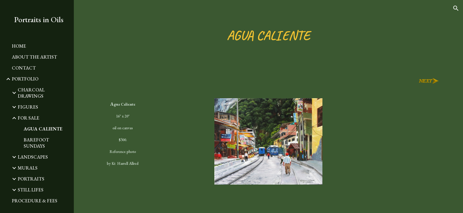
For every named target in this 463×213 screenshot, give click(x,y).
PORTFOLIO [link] (25, 79)
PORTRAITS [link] (31, 179)
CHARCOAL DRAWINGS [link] (31, 93)
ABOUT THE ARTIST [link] (34, 57)
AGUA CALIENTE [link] (43, 129)
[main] (268, 35)
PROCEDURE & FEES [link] (34, 201)
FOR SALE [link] (28, 118)
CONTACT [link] (24, 68)
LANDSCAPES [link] (33, 157)
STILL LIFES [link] (30, 190)
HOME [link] (19, 46)
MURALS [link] (28, 168)
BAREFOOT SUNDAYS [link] (36, 143)
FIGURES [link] (28, 107)
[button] (456, 8)
